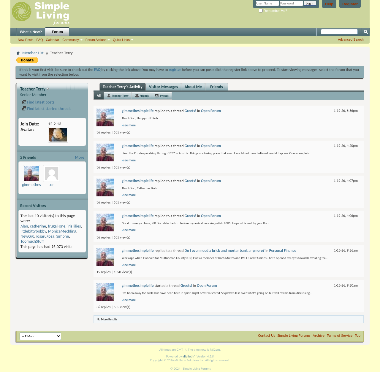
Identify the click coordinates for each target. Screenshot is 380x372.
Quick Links (121, 40)
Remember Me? (273, 10)
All (99, 95)
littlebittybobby (33, 231)
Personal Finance (282, 250)
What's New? (31, 32)
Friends (216, 86)
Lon (51, 184)
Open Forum (211, 111)
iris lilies (74, 226)
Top (357, 335)
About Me (193, 86)
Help (329, 4)
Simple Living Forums (293, 335)
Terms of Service (339, 335)
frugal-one (57, 226)
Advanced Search (351, 39)
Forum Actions (96, 40)
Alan (24, 226)
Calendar (52, 40)
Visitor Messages (163, 86)
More (79, 157)
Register (350, 4)
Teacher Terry (120, 96)
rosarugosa (45, 236)
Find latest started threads (46, 108)
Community (70, 40)
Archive (318, 335)
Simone (62, 236)
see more (129, 125)
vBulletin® (189, 356)
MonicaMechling (62, 231)
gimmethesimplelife (39, 184)
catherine (38, 226)
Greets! (190, 111)
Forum (57, 32)
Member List (33, 52)
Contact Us (266, 335)
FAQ (40, 40)
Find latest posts (37, 102)
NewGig (27, 236)
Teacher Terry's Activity (122, 86)
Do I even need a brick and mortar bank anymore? (224, 250)
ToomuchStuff (32, 241)
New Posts (26, 40)
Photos (164, 96)
